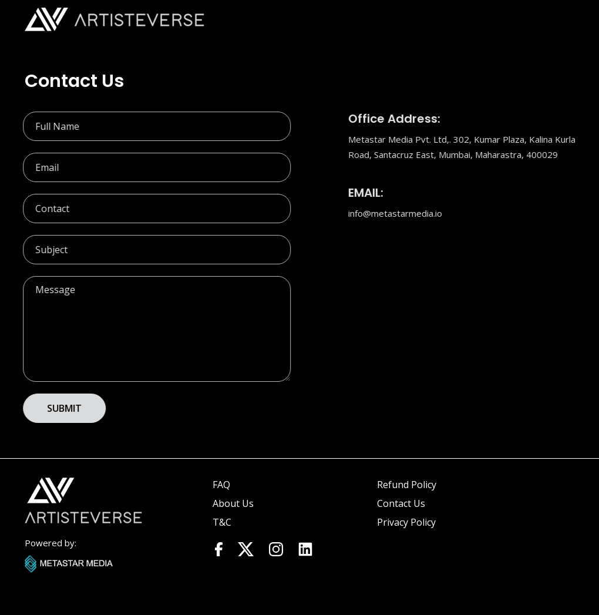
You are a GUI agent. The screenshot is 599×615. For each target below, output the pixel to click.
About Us (233, 503)
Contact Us (401, 503)
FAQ (221, 484)
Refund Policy (406, 484)
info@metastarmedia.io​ (396, 213)
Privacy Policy (406, 522)
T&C (222, 522)
